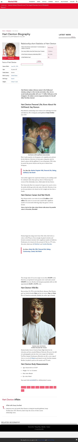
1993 (17, 66)
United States (14, 75)
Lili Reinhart (36, 244)
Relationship (64, 1)
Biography (32, 1)
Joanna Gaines (12, 5)
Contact (48, 426)
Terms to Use (31, 426)
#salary (51, 387)
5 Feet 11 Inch (14, 81)
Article (44, 1)
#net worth (23, 387)
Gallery (72, 1)
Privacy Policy (41, 440)
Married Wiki (12, 2)
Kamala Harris (37, 5)
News (38, 1)
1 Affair (39, 61)
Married (51, 1)
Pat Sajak (29, 5)
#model (47, 387)
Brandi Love (21, 5)
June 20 (13, 66)
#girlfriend (42, 387)
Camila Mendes (47, 244)
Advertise (43, 426)
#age (55, 387)
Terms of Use (50, 440)
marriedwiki (32, 380)
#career (33, 387)
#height (37, 387)
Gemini (12, 78)
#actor (22, 390)
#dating (28, 387)
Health (57, 1)
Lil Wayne (33, 358)
